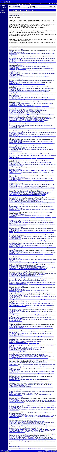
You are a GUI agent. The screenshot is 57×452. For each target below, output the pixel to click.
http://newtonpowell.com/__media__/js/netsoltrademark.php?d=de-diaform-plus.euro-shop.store (26, 263)
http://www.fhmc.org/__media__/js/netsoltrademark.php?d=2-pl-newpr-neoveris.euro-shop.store (26, 423)
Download (44, 7)
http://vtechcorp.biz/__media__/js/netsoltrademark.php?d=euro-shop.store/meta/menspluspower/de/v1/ (27, 361)
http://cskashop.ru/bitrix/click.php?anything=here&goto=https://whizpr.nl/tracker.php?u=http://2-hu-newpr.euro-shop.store (30, 383)
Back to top (11, 15)
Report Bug (28, 7)
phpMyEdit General (15, 10)
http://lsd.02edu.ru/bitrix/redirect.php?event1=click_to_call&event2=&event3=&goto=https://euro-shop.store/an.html (29, 122)
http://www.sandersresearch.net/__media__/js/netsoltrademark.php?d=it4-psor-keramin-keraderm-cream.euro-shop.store (30, 277)
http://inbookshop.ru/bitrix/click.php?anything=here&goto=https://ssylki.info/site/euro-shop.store (26, 116)
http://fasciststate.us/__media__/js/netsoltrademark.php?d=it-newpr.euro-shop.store (24, 343)
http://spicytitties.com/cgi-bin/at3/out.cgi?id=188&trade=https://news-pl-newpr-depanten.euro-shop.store (27, 266)
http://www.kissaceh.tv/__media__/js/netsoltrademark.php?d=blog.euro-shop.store (23, 189)
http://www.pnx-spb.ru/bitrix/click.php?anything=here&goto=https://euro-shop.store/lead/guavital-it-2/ (27, 196)
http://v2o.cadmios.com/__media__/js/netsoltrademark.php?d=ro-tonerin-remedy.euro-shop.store (26, 198)
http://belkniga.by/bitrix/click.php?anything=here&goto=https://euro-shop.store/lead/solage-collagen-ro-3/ (27, 113)
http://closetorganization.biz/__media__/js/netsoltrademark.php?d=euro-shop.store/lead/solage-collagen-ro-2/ (28, 204)
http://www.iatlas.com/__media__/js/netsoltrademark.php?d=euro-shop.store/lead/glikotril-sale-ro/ (26, 121)
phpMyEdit (16, 4)
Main (20, 7)
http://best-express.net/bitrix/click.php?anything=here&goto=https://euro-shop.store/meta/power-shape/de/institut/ (29, 435)
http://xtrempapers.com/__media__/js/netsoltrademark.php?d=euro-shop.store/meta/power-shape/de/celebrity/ (28, 358)
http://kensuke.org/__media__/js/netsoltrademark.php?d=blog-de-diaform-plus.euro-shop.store (26, 276)
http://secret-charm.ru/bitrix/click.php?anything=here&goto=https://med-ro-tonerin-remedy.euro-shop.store (28, 362)
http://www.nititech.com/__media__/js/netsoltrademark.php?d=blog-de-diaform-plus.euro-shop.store (27, 270)
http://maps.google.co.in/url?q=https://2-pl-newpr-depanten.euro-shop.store (22, 265)
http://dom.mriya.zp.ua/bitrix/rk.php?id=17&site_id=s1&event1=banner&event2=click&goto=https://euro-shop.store (29, 436)
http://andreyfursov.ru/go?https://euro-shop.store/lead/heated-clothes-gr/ (22, 115)
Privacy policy (55, 451)
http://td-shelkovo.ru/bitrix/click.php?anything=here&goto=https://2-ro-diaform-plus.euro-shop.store (26, 354)
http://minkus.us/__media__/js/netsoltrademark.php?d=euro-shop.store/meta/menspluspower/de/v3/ (27, 347)
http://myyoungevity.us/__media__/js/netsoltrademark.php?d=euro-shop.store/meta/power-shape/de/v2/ (27, 194)
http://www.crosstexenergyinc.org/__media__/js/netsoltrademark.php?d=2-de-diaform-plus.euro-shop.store (28, 123)
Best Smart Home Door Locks (26, 4)
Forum (20, 4)
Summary (32, 7)
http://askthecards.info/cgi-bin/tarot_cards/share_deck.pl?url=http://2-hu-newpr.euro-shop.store (26, 109)
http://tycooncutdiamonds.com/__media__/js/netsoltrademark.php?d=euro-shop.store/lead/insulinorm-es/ (27, 351)
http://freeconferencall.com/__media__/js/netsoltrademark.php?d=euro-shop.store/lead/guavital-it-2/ (27, 274)
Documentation (39, 7)
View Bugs (23, 7)
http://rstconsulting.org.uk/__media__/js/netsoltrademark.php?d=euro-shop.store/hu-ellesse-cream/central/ (28, 268)
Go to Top (45, 450)
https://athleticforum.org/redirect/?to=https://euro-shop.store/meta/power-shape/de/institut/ (25, 111)
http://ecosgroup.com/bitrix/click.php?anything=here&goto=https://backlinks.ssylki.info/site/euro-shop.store (28, 186)
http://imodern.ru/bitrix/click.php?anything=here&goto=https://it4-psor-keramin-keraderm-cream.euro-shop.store (29, 440)
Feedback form (49, 450)
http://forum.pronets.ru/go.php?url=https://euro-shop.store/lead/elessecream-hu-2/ (23, 200)
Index (10, 4)
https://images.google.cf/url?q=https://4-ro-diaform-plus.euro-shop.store (22, 275)
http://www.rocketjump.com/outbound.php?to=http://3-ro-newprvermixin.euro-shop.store (24, 112)
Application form (54, 450)
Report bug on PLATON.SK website (43, 451)
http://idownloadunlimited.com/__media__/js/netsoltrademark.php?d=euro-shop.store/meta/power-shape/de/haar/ (29, 355)
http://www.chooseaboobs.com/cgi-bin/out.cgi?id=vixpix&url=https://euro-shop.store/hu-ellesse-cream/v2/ (27, 427)
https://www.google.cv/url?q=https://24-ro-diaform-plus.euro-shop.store (21, 348)
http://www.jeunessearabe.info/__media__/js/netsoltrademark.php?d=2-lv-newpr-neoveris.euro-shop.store (28, 110)
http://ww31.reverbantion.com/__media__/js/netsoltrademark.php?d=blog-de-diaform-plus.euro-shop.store (28, 424)
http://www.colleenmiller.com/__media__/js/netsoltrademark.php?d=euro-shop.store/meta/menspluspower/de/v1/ (29, 193)
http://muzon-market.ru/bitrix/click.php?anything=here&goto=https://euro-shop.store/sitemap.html (26, 279)
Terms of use (50, 451)
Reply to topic (17, 11)
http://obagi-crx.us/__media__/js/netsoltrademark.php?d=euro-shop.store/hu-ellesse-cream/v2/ (26, 191)
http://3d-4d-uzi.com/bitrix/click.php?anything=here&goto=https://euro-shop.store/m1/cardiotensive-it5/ (27, 119)
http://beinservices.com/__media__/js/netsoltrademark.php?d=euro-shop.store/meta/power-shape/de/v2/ (27, 269)
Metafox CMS (7, 451)
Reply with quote (16, 15)
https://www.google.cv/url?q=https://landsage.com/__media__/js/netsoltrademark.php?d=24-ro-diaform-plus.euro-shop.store (31, 293)
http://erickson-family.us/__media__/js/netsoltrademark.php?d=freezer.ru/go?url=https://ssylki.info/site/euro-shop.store (30, 374)
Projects (13, 4)
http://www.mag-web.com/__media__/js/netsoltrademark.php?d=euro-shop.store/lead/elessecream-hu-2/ (27, 272)
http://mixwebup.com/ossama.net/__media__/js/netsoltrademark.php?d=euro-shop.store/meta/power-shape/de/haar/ (30, 90)
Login (14, 6)
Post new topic (12, 11)
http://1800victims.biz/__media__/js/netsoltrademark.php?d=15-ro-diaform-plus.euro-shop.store (26, 201)
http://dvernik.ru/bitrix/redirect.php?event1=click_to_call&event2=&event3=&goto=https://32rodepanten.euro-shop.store (30, 192)
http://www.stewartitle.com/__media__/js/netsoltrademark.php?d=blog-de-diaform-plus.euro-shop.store (27, 280)
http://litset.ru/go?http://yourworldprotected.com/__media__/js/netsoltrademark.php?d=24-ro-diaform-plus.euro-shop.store (30, 326)
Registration (18, 6)
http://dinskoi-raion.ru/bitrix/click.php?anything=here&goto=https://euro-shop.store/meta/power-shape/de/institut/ (29, 120)
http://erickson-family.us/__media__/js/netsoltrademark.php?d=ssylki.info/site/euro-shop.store (25, 428)
